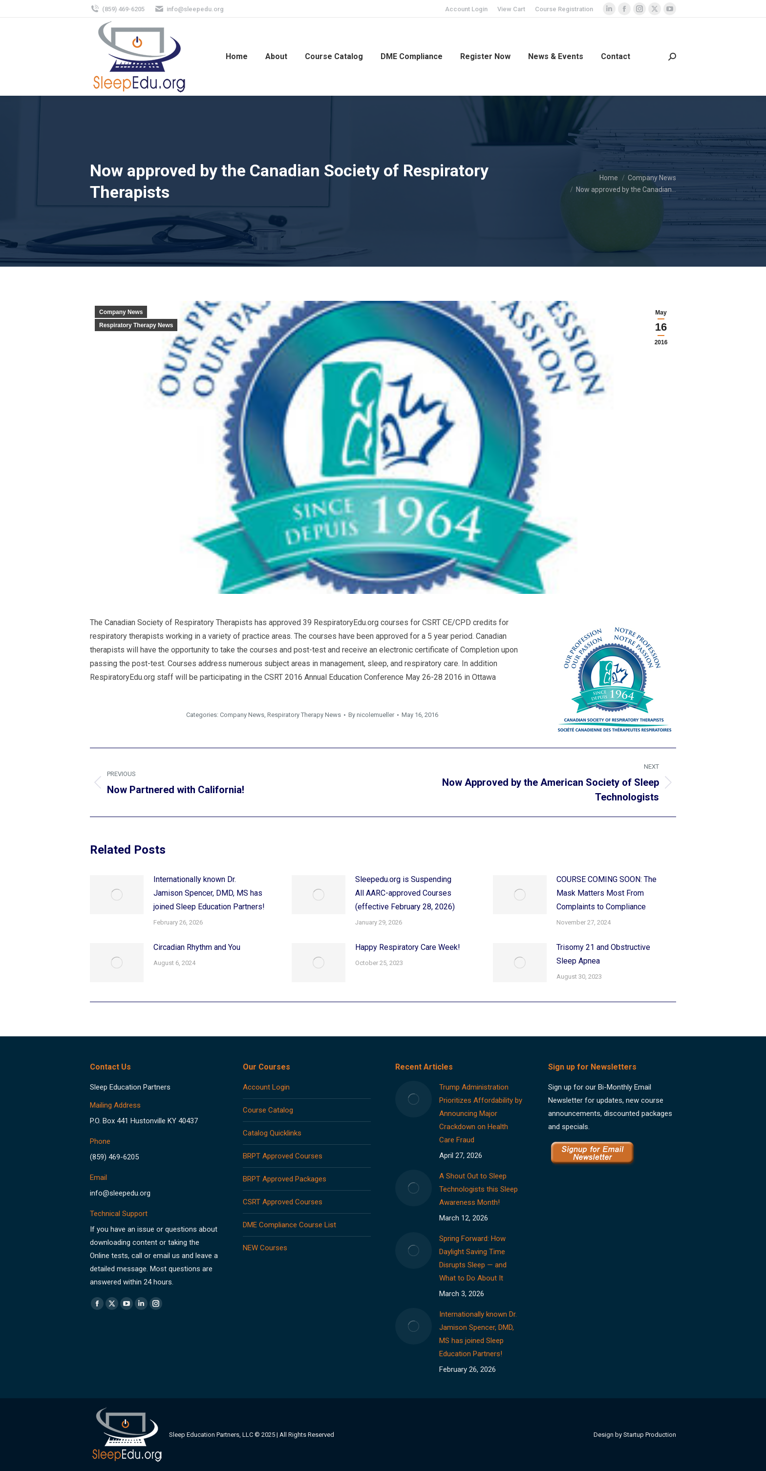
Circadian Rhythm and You (196, 947)
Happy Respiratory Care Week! (407, 947)
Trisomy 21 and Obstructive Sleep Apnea (603, 954)
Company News (121, 312)
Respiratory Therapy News (136, 325)
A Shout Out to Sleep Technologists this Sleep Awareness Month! (478, 1189)
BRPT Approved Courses (282, 1156)
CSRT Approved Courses (282, 1202)
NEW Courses (265, 1247)
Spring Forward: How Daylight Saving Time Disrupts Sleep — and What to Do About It (473, 1258)
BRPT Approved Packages (284, 1179)
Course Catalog (268, 1110)
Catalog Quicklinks (272, 1133)
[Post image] (117, 894)
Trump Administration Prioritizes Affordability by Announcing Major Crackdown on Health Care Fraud (480, 1113)
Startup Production (649, 1434)
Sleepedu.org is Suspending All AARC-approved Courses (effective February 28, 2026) (405, 893)
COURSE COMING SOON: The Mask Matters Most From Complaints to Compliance (606, 893)
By (371, 714)
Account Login (266, 1087)
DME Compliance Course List (289, 1224)
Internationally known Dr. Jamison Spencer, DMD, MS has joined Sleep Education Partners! (209, 893)
